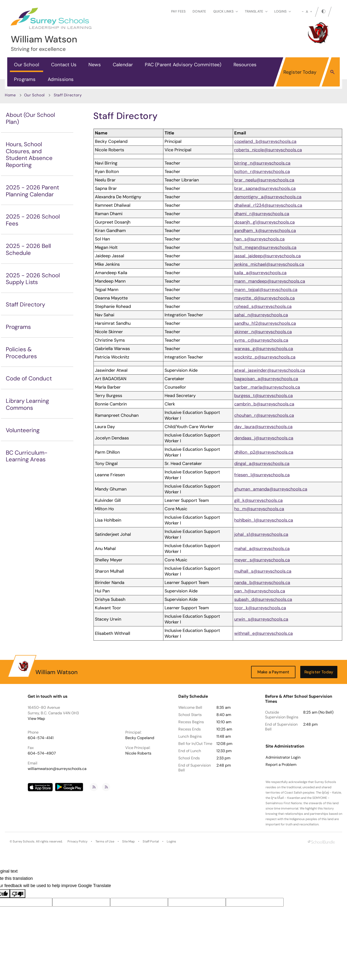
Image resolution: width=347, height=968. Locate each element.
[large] (311, 11)
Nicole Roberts (138, 753)
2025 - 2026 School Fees (33, 220)
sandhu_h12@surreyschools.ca (265, 323)
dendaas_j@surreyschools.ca (263, 438)
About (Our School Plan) (30, 118)
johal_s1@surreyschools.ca (261, 534)
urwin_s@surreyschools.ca (261, 619)
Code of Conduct (29, 378)
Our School (26, 64)
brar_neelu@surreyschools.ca (264, 180)
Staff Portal (151, 841)
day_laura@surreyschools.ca (263, 427)
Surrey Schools (23, 841)
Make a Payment (273, 672)
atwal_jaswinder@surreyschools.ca (269, 370)
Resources (245, 64)
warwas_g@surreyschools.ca (263, 348)
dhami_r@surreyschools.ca (261, 214)
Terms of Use (104, 841)
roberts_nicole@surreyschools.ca (268, 150)
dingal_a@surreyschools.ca (261, 463)
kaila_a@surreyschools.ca (260, 273)
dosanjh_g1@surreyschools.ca (264, 222)
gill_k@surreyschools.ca (258, 500)
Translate (256, 11)
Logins (171, 841)
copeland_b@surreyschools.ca (265, 141)
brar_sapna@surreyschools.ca (265, 188)
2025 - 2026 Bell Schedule (28, 249)
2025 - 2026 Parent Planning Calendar (32, 191)
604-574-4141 (40, 737)
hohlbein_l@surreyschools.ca (263, 520)
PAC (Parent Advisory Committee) (183, 64)
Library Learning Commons (27, 404)
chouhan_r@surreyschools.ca (264, 415)
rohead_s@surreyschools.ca (263, 306)
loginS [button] (282, 11)
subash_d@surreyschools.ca (263, 599)
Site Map (128, 841)
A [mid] (307, 11)
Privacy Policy (77, 841)
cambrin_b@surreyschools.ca (264, 404)
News (94, 64)
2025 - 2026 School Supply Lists (33, 279)
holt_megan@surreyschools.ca (265, 247)
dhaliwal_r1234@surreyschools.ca (268, 205)
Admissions (61, 79)
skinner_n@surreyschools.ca (263, 332)
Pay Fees (178, 11)
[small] (302, 11)
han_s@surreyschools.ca (259, 239)
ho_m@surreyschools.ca (259, 509)
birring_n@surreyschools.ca (262, 163)
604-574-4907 (42, 753)
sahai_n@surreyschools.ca (261, 315)
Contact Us (63, 64)
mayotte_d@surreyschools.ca (264, 298)
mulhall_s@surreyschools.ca (262, 571)
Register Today (300, 72)
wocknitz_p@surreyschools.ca (264, 357)
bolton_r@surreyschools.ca (262, 171)
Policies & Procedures (21, 352)
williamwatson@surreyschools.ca (57, 768)
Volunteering (23, 430)
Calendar (123, 64)
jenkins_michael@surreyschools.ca (269, 264)
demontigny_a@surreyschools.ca (267, 197)
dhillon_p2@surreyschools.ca (263, 452)
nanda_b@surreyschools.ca (262, 582)
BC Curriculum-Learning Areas (26, 456)
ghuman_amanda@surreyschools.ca (270, 489)
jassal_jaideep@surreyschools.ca (267, 256)
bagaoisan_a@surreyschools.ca (266, 379)
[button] (332, 71)
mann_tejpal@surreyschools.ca (265, 289)
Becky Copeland (139, 737)
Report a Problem (281, 764)
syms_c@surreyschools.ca (261, 340)
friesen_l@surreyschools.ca (262, 475)
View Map (36, 718)
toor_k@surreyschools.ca (260, 608)
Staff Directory (25, 304)
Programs (25, 79)
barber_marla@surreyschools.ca (267, 387)
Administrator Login (283, 757)
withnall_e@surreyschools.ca (263, 633)
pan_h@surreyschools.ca (259, 591)
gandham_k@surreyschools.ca (265, 230)
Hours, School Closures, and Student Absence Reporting (29, 154)
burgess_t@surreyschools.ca (263, 395)
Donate (199, 11)
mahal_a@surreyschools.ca (262, 548)
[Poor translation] (17, 893)
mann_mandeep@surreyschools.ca (269, 281)
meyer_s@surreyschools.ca (262, 560)
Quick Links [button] (225, 11)
